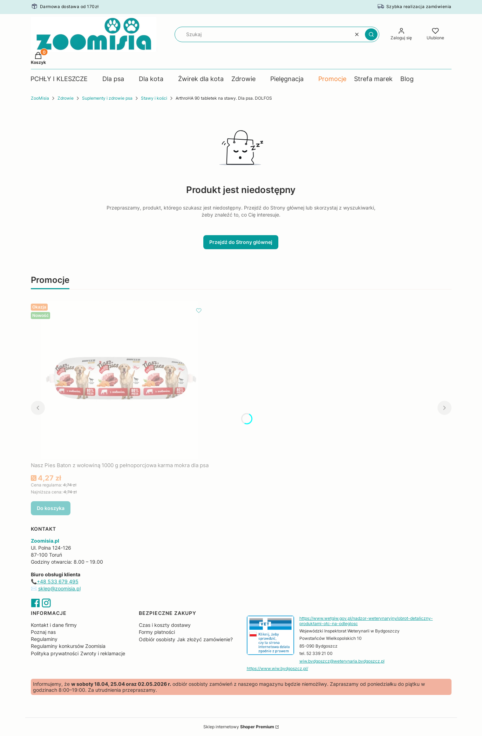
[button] (371, 34)
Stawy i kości (154, 98)
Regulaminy (44, 639)
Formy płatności (157, 632)
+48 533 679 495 (58, 581)
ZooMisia (40, 98)
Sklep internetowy (238, 726)
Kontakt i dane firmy (54, 625)
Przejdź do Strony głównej (240, 242)
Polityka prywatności (55, 653)
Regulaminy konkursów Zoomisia (68, 646)
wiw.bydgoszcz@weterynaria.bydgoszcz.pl (342, 661)
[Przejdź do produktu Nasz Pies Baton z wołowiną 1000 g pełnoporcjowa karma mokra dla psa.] (119, 380)
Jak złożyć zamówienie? (205, 639)
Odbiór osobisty (157, 639)
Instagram (46, 603)
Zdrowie (65, 98)
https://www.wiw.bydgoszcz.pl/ (277, 668)
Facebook (35, 603)
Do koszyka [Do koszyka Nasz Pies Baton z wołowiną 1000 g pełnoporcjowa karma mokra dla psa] (51, 508)
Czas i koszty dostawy (165, 625)
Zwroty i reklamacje (102, 653)
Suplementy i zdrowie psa (107, 98)
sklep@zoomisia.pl (59, 588)
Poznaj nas (43, 632)
